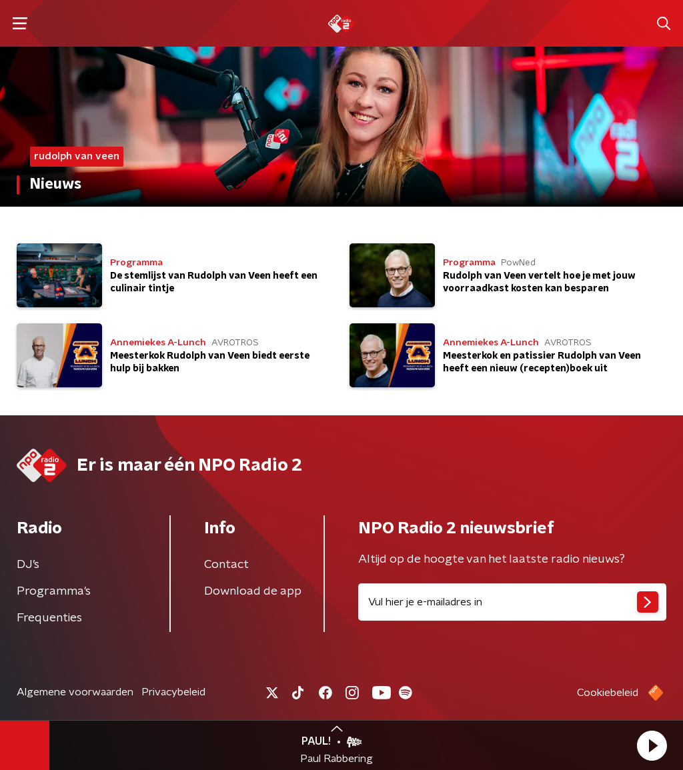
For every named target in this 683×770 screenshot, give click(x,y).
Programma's (54, 591)
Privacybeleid (173, 692)
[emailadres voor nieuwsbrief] (512, 602)
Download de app (252, 591)
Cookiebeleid (607, 692)
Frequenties (49, 618)
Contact (226, 565)
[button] (651, 745)
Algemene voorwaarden (75, 692)
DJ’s (28, 565)
